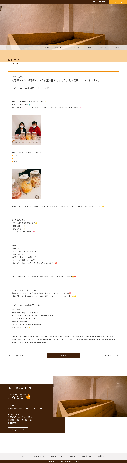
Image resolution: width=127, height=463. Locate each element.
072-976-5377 (100, 2)
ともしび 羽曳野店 (60, 461)
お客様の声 (103, 48)
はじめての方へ (76, 48)
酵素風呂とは (60, 48)
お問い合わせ (118, 2)
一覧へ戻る (63, 355)
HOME (47, 48)
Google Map (18, 430)
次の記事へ (106, 355)
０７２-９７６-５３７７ (26, 318)
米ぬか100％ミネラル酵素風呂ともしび (26, 305)
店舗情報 (116, 48)
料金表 (90, 48)
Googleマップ (47, 315)
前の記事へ (20, 355)
